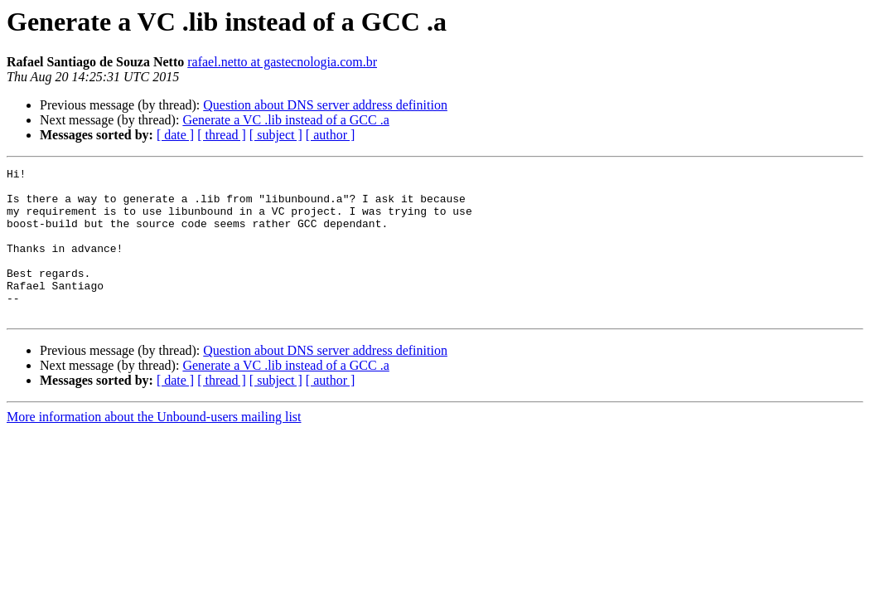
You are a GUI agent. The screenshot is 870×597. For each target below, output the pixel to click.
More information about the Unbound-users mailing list (154, 446)
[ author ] (330, 135)
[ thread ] (221, 135)
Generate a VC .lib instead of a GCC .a (285, 120)
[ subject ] (275, 135)
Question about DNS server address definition (325, 105)
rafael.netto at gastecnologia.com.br (282, 62)
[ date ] (175, 135)
